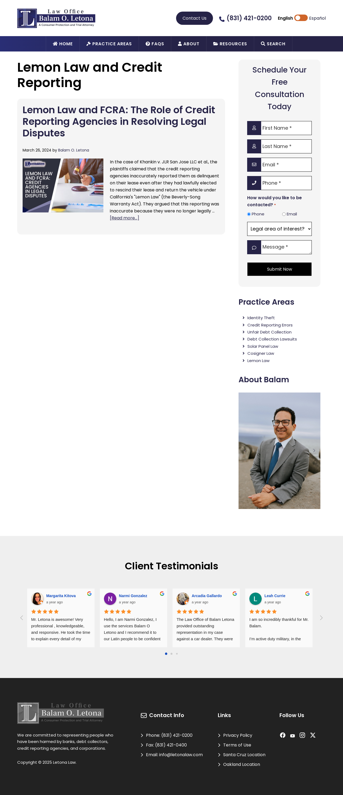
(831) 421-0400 (171, 745)
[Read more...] (124, 218)
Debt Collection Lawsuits (272, 339)
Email (292, 214)
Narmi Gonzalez (133, 596)
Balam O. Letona (73, 150)
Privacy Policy (237, 735)
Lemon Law (258, 360)
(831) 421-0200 (249, 18)
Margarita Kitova (61, 596)
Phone (258, 214)
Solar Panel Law (262, 346)
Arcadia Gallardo (207, 596)
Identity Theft (261, 318)
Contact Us (194, 18)
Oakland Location (241, 764)
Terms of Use (237, 745)
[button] (244, 451)
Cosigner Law (260, 353)
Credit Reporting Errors (270, 325)
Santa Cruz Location (244, 755)
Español (317, 18)
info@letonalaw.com (181, 755)
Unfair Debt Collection (269, 332)
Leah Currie (274, 596)
